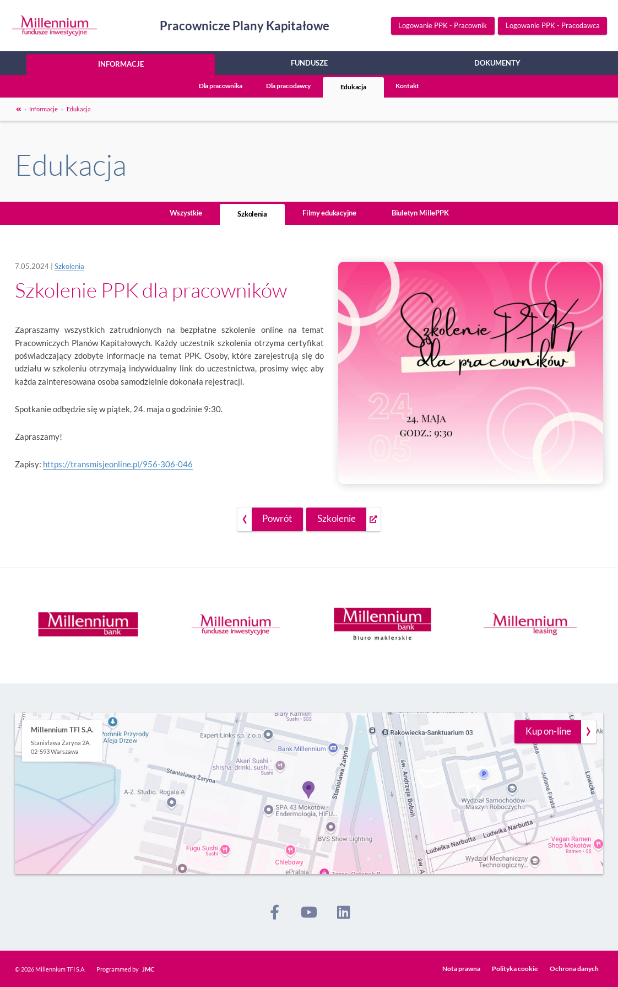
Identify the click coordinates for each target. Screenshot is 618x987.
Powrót (277, 518)
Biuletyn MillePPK (420, 212)
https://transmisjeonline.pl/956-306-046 (118, 464)
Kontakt (407, 86)
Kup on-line (548, 731)
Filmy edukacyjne (329, 212)
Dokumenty (497, 62)
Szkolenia (252, 213)
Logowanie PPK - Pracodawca (553, 25)
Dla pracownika (220, 86)
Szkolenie (336, 518)
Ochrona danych (574, 968)
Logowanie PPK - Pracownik (442, 25)
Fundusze (309, 62)
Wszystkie (186, 212)
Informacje (121, 64)
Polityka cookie (515, 968)
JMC (148, 969)
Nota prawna (461, 968)
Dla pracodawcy (288, 86)
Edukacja (353, 87)
